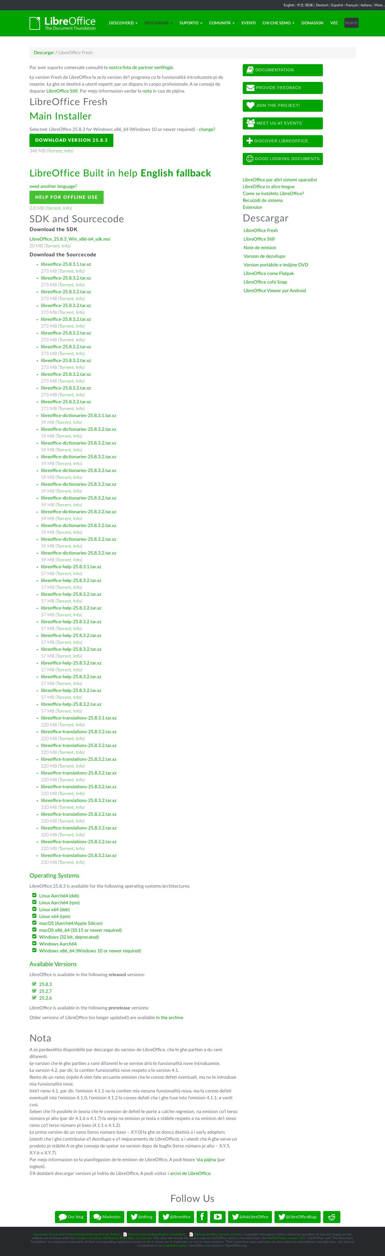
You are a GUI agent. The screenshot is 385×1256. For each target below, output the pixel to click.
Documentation (270, 70)
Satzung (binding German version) (217, 1234)
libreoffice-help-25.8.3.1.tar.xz (71, 567)
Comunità (222, 23)
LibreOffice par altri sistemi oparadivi (280, 180)
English (289, 5)
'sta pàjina (206, 1159)
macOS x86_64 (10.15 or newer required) (80, 930)
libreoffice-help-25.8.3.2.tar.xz (71, 580)
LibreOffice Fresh (261, 230)
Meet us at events (274, 123)
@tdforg (141, 1217)
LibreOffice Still (62, 91)
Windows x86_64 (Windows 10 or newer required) (90, 951)
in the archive (169, 1017)
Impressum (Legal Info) (49, 1234)
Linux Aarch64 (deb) (59, 896)
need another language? (53, 186)
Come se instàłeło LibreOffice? (273, 193)
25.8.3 (45, 984)
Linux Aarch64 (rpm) (59, 903)
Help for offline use (66, 197)
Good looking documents (283, 159)
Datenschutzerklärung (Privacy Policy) (93, 1234)
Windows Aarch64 (58, 944)
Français (352, 5)
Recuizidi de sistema (263, 200)
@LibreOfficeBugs (297, 1217)
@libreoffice (176, 1217)
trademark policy (175, 1245)
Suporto (190, 23)
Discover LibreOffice (277, 141)
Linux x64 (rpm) (54, 916)
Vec (334, 23)
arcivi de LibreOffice (190, 1173)
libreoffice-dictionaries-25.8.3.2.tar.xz (78, 429)
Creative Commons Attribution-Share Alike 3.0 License (114, 1238)
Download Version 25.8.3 (71, 140)
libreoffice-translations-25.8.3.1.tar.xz (79, 718)
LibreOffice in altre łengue (269, 186)
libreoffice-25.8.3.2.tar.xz (66, 278)
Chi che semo (278, 23)
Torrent (55, 151)
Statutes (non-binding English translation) (156, 1234)
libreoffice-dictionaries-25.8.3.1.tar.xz (78, 415)
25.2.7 (45, 991)
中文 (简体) (305, 5)
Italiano (366, 5)
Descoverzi (123, 23)
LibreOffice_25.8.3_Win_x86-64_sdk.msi (69, 239)
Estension (252, 207)
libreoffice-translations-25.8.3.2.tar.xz (79, 732)
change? (207, 129)
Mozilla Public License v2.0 (286, 1238)
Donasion (312, 23)
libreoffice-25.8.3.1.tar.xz (66, 264)
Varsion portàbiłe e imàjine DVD (276, 265)
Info (68, 151)
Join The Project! (273, 106)
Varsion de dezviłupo (264, 256)
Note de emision (260, 247)
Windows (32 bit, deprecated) (69, 937)
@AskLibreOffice (250, 1217)
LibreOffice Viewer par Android (275, 290)
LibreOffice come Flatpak (269, 273)
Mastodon (107, 1217)
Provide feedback (273, 88)
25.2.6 (45, 998)
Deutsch (322, 5)
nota (147, 91)
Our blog (71, 1217)
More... (379, 5)
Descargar (159, 23)
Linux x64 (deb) (54, 909)
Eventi (249, 23)
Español (337, 5)
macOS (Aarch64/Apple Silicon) (70, 923)
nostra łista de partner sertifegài (141, 67)
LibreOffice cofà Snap (265, 282)
